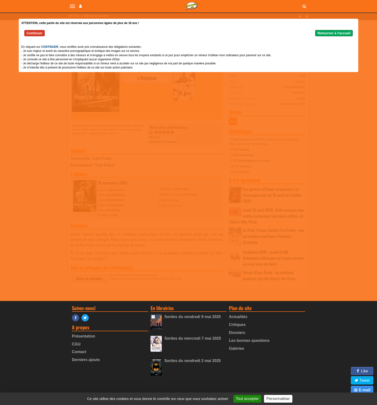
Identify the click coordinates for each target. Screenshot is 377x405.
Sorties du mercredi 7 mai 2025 (192, 338)
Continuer (34, 33)
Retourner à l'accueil (333, 33)
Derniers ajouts (86, 360)
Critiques (237, 325)
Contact (79, 352)
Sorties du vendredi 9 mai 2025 (192, 317)
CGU (76, 344)
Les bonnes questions (249, 340)
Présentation (83, 336)
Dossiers (237, 333)
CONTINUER (49, 47)
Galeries (236, 348)
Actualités (238, 317)
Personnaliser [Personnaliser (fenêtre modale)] (278, 399)
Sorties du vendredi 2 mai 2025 (192, 361)
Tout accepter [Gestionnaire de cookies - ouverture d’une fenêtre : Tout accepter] (247, 399)
